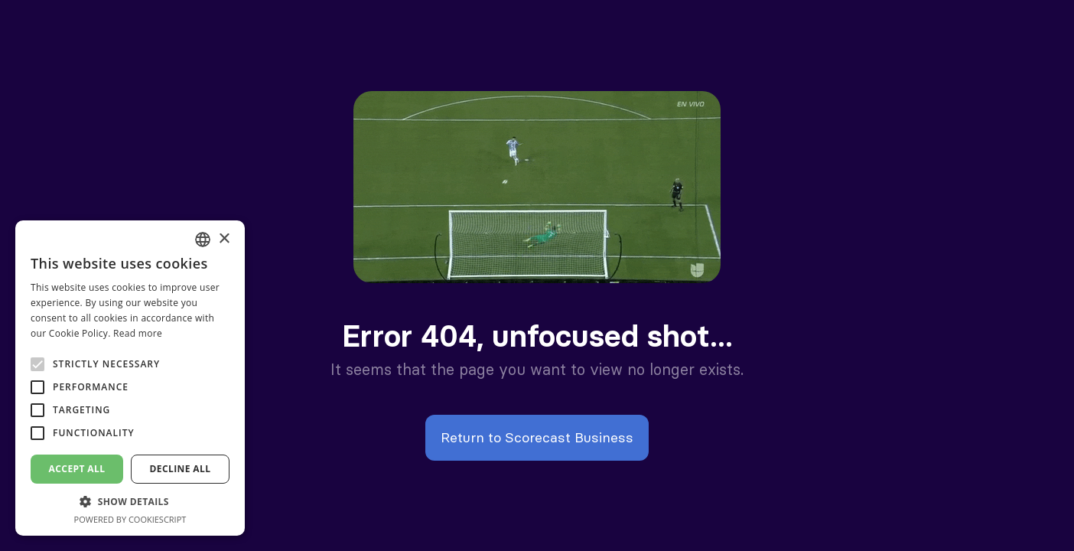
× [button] (223, 239)
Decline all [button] (180, 468)
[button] (130, 502)
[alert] (130, 378)
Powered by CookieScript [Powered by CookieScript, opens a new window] (130, 519)
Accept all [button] (77, 468)
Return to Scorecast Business (537, 437)
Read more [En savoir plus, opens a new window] (137, 333)
